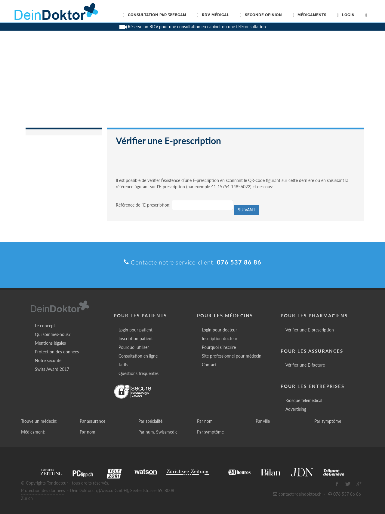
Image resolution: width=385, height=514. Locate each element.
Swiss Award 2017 (52, 369)
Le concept (45, 325)
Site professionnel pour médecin (231, 355)
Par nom (205, 421)
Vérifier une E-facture (305, 364)
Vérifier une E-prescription (309, 329)
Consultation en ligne (138, 355)
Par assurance (92, 421)
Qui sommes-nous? (52, 334)
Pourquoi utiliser (134, 347)
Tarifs (123, 364)
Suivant (246, 209)
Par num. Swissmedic (157, 431)
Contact (209, 364)
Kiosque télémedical (303, 400)
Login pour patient (135, 329)
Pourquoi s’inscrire (219, 347)
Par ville (263, 421)
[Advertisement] (192, 83)
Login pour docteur (219, 329)
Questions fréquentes (139, 373)
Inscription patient (136, 338)
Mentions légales (50, 343)
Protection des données (57, 351)
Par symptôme (327, 421)
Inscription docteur (219, 338)
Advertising (295, 409)
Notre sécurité (48, 360)
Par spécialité (150, 421)
